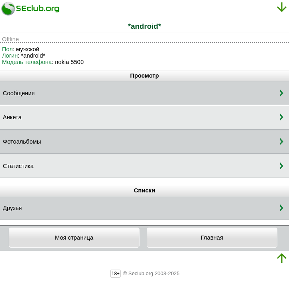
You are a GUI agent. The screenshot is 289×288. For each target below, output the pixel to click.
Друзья (12, 208)
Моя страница (74, 237)
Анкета (12, 117)
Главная (212, 237)
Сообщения (19, 93)
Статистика (18, 166)
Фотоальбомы (22, 141)
